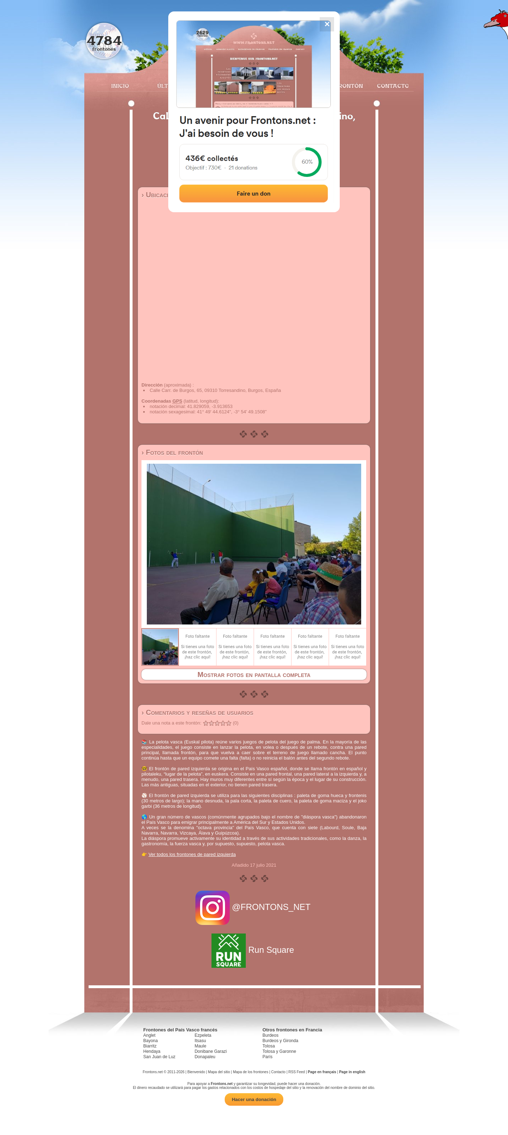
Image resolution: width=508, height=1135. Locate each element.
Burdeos (271, 1035)
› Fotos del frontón (172, 452)
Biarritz (149, 1046)
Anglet (149, 1035)
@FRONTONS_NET (254, 907)
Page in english (352, 1072)
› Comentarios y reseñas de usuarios (197, 712)
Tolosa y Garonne (279, 1051)
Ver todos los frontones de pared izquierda (192, 854)
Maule (200, 1046)
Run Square (253, 950)
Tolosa (269, 1046)
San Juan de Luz (159, 1056)
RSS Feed (296, 1072)
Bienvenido (196, 1072)
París (268, 1056)
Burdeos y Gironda (280, 1040)
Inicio (120, 85)
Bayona (150, 1040)
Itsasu (200, 1040)
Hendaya (151, 1051)
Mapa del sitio (219, 1072)
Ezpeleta (203, 1035)
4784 (104, 40)
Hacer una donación (254, 1099)
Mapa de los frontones (250, 1072)
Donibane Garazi (211, 1051)
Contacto (390, 85)
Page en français (322, 1072)
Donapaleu (205, 1056)
